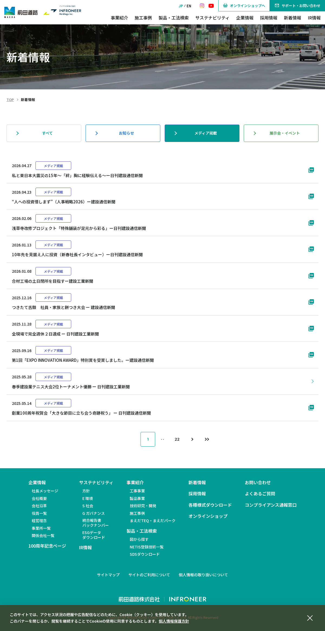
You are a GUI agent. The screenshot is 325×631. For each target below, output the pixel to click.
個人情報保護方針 (174, 621)
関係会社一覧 (43, 535)
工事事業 (137, 490)
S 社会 (87, 505)
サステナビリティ (212, 17)
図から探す (139, 539)
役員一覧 (39, 513)
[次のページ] (191, 439)
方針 (86, 490)
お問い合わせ (258, 482)
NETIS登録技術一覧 (147, 546)
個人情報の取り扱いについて (203, 574)
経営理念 (39, 520)
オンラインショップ (207, 516)
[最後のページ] (206, 439)
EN (189, 5)
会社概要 (39, 498)
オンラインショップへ (244, 5)
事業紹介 (119, 17)
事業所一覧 (41, 528)
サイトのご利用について (149, 574)
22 (177, 439)
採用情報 (268, 17)
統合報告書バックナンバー (95, 523)
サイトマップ (108, 574)
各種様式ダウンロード (210, 505)
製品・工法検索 (173, 17)
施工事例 (143, 17)
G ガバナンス (93, 513)
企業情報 (244, 17)
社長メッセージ (45, 490)
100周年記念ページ (47, 546)
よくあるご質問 (260, 493)
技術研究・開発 (143, 505)
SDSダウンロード (145, 554)
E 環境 (87, 498)
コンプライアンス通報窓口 (271, 505)
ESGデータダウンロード (93, 535)
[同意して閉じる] (309, 617)
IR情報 (314, 17)
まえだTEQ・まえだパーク (153, 520)
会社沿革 (39, 505)
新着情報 (292, 17)
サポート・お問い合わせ (297, 5)
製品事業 (137, 498)
